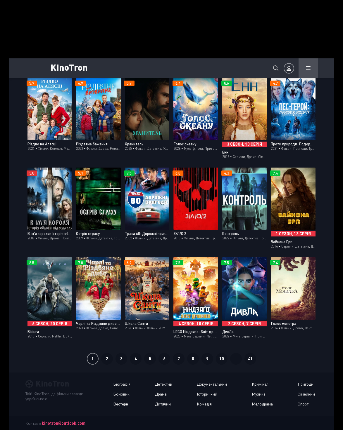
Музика (259, 393)
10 (221, 358)
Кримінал (260, 384)
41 (250, 358)
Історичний (207, 393)
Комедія (204, 403)
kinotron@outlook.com (63, 423)
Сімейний (306, 393)
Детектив (163, 384)
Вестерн (120, 403)
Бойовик (121, 393)
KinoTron (69, 67)
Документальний (212, 384)
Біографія (121, 384)
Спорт (303, 403)
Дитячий (163, 403)
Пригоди (305, 384)
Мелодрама (262, 403)
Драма (161, 393)
